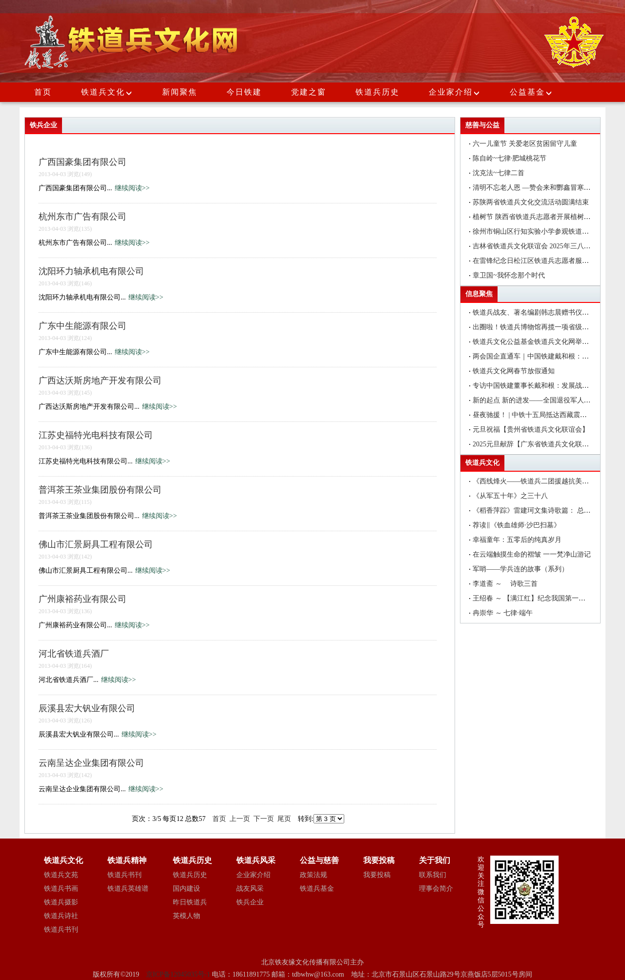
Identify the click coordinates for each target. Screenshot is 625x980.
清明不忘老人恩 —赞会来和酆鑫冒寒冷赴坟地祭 (545, 187)
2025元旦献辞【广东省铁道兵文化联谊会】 (538, 444)
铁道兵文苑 (61, 875)
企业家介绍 (454, 92)
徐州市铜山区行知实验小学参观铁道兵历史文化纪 (548, 231)
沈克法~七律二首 (498, 173)
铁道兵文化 (103, 92)
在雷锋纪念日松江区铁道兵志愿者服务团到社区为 (548, 260)
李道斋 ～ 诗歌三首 (505, 583)
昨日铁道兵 (190, 902)
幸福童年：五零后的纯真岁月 (517, 539)
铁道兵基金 (317, 888)
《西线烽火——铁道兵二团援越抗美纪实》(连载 (546, 481)
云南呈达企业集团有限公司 (91, 763)
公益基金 (531, 92)
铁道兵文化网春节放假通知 (514, 371)
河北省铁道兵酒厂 (74, 654)
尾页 (284, 818)
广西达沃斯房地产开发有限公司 (100, 380)
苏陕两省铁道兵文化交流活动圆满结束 (531, 202)
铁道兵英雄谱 (127, 888)
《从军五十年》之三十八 (510, 496)
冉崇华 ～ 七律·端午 (503, 613)
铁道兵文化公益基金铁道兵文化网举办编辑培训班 (548, 341)
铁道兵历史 (377, 92)
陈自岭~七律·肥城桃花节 (509, 158)
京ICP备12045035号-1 (179, 974)
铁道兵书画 (61, 888)
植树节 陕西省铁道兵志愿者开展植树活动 (535, 216)
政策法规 (313, 875)
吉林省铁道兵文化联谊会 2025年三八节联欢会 (542, 246)
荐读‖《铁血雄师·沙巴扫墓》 (517, 525)
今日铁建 (244, 92)
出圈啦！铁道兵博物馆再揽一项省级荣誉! (535, 327)
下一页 (263, 818)
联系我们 (432, 875)
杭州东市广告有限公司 (82, 216)
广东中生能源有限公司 (82, 326)
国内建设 (186, 888)
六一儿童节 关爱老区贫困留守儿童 (525, 143)
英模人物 (186, 916)
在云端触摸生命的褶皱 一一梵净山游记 (532, 554)
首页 (43, 92)
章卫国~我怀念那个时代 (509, 275)
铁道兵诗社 (61, 916)
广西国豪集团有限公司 (82, 162)
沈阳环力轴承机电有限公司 (91, 271)
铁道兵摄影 (61, 902)
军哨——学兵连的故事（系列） (520, 569)
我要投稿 (377, 875)
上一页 (239, 818)
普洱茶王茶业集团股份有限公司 (100, 490)
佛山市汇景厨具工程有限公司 (96, 544)
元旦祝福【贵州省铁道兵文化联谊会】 (531, 429)
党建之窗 (308, 92)
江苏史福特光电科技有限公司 (96, 435)
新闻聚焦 (179, 92)
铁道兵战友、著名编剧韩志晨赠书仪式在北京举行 (548, 312)
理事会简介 (436, 888)
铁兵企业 (250, 902)
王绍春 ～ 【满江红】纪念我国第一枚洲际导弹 (543, 598)
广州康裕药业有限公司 (82, 599)
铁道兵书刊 (61, 929)
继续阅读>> (132, 188)
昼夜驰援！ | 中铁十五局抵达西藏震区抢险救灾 (543, 415)
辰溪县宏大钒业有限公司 (87, 708)
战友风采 (250, 888)
